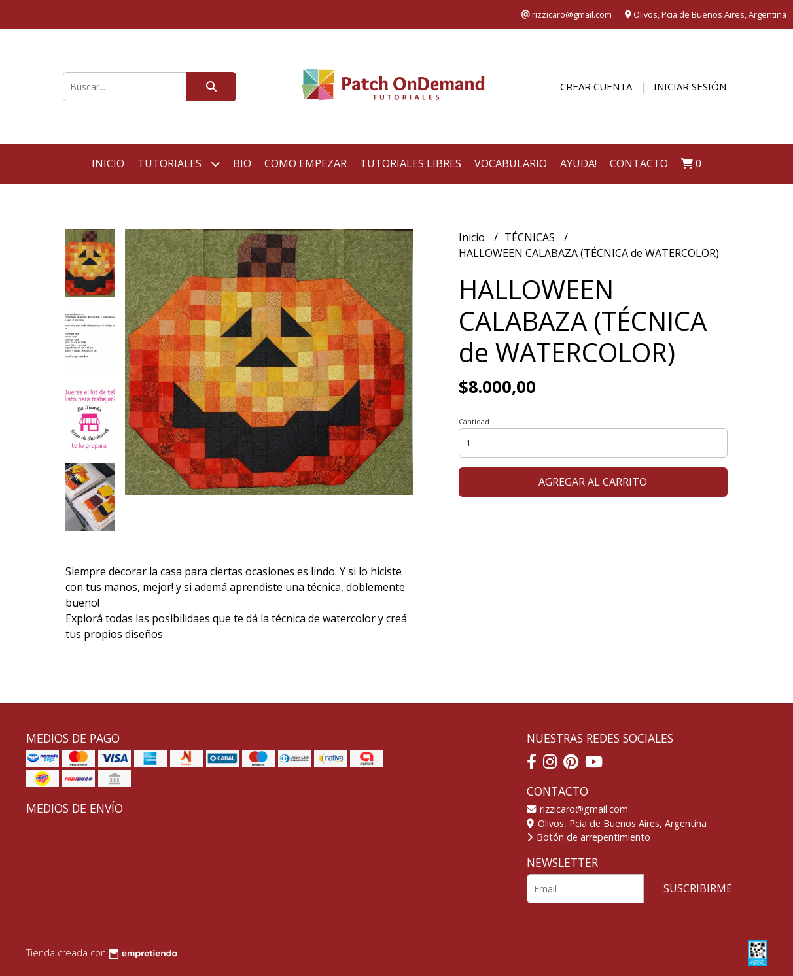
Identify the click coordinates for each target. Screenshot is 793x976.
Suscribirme (697, 888)
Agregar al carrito (592, 482)
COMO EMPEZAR (305, 163)
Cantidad (474, 421)
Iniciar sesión (690, 86)
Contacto (639, 163)
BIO (242, 163)
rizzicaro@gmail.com (577, 809)
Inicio (108, 163)
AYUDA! (578, 163)
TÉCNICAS (530, 237)
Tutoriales (178, 164)
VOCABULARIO (510, 163)
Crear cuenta (596, 86)
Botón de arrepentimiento (588, 837)
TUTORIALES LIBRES (410, 163)
